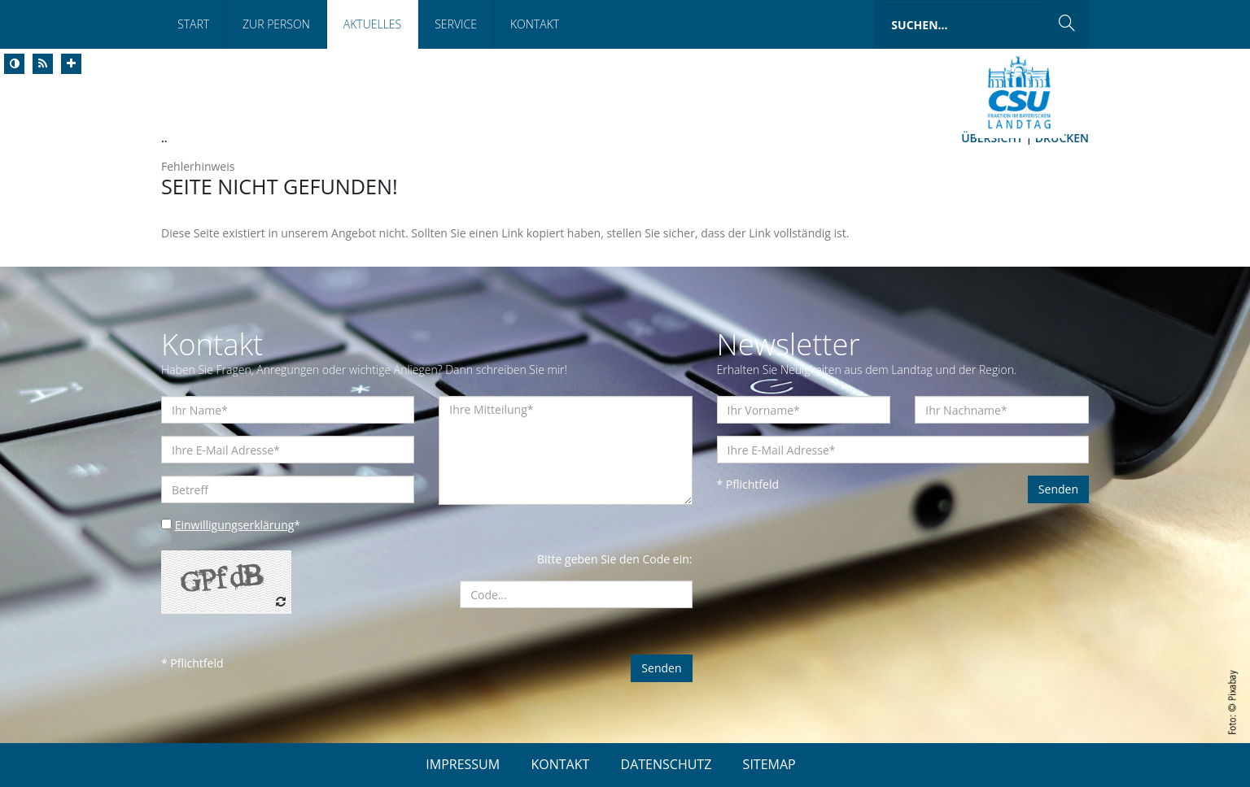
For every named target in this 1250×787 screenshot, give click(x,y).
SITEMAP (769, 764)
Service (456, 24)
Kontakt (534, 24)
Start (193, 24)
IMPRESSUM (463, 764)
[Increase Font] (71, 64)
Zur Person (276, 24)
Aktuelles (372, 24)
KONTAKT (560, 764)
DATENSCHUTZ (666, 764)
